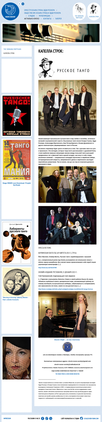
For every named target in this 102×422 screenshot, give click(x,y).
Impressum (7, 418)
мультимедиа (44, 16)
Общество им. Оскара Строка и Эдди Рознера (42, 13)
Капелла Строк (9, 53)
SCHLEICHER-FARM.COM (91, 418)
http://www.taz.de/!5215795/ (47, 267)
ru (23, 4)
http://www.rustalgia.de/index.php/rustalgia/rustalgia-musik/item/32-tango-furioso (65, 289)
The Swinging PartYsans (12, 49)
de (19, 4)
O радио (31, 16)
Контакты (47, 19)
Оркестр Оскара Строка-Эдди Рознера (39, 10)
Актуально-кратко (31, 19)
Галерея (58, 19)
